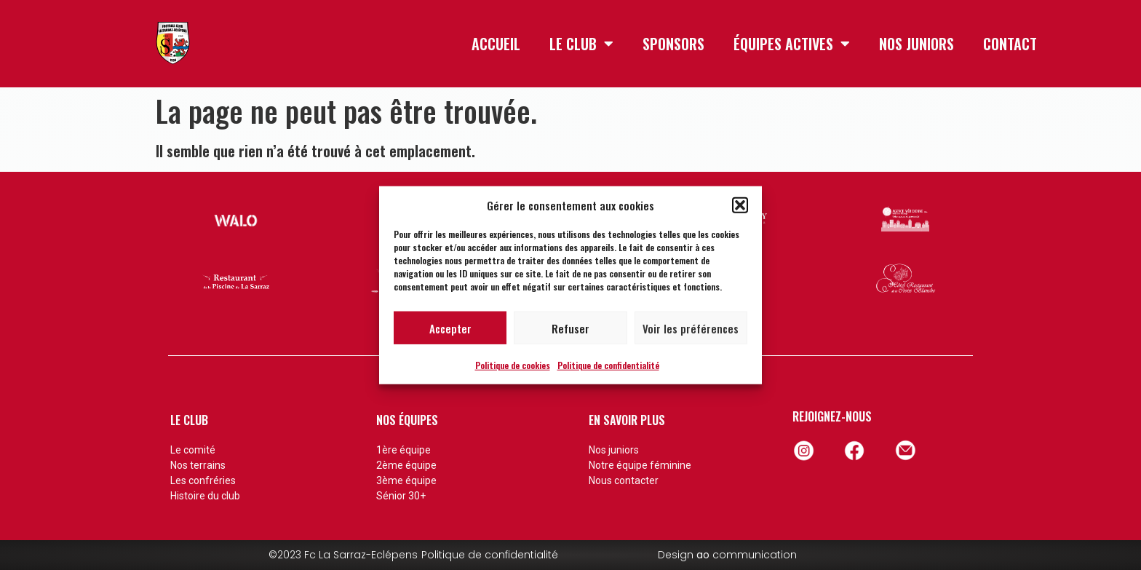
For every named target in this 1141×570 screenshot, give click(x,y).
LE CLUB (581, 43)
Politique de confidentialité (608, 365)
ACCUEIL (496, 44)
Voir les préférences (691, 328)
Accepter (450, 328)
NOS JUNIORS (916, 44)
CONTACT (1010, 44)
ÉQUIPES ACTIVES (792, 43)
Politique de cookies (512, 365)
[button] (740, 205)
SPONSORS (673, 44)
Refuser (570, 328)
